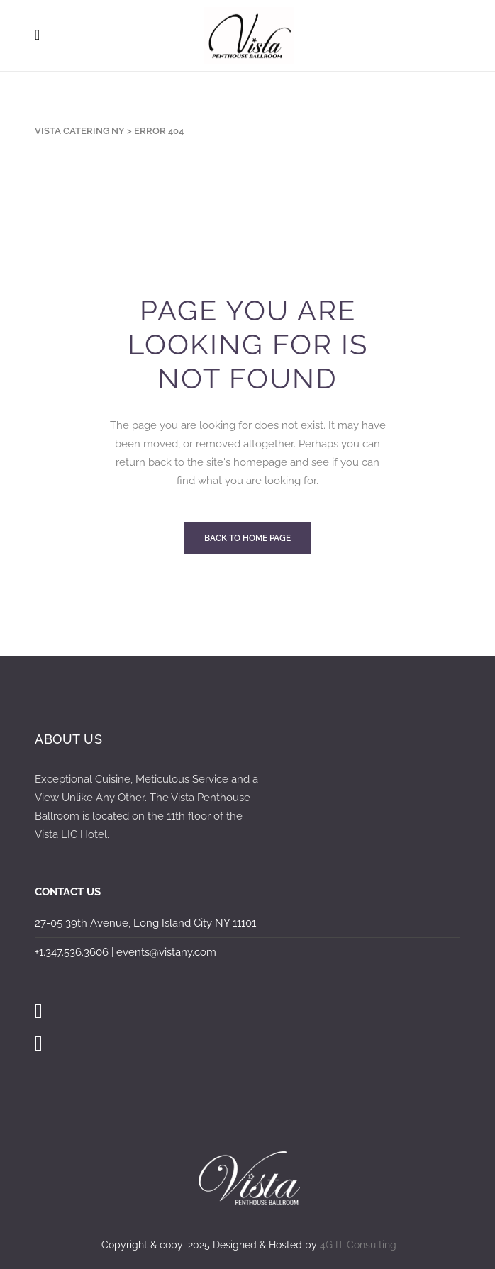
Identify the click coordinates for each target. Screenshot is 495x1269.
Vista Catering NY (80, 130)
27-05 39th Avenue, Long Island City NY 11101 (145, 923)
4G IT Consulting (358, 1245)
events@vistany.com (166, 952)
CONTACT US (68, 891)
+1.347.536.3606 (72, 952)
